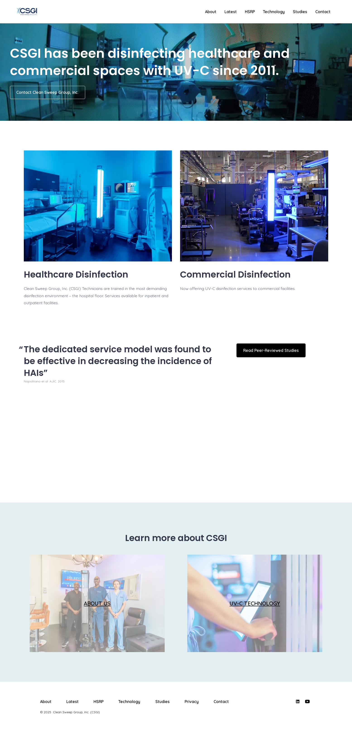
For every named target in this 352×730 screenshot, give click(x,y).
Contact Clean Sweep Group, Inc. (47, 92)
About (210, 11)
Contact (322, 11)
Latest (230, 11)
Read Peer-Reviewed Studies (271, 350)
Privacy (192, 701)
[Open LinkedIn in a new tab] (298, 701)
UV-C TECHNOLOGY (254, 603)
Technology (274, 11)
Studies (300, 11)
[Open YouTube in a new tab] (307, 701)
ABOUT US (97, 603)
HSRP (250, 11)
